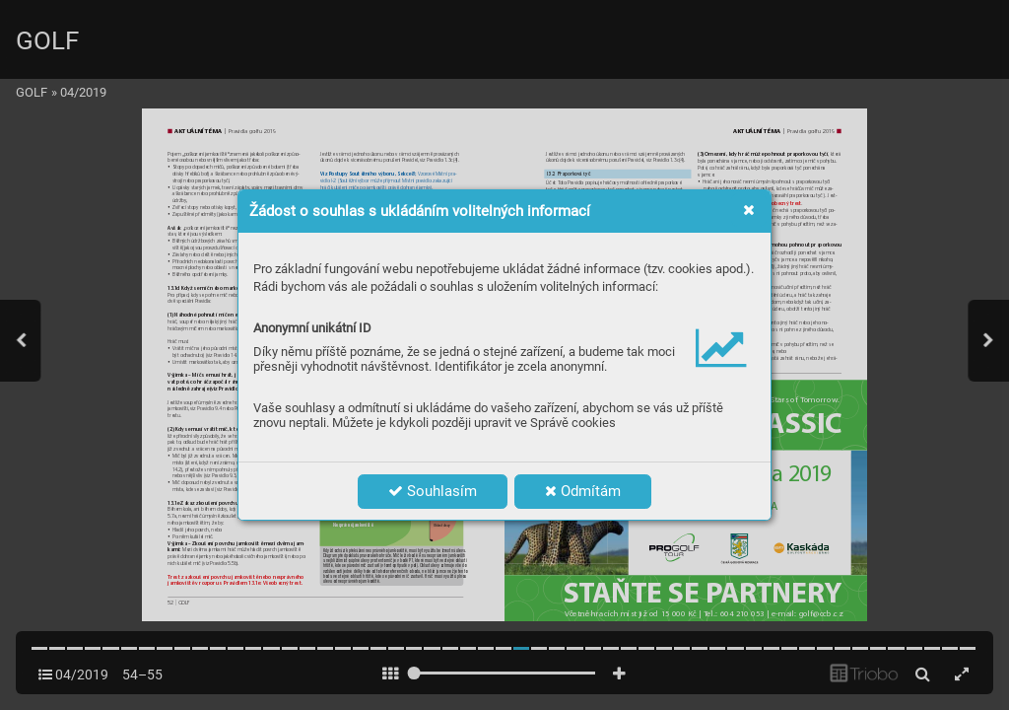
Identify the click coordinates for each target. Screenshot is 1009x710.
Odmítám (583, 491)
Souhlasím (432, 491)
